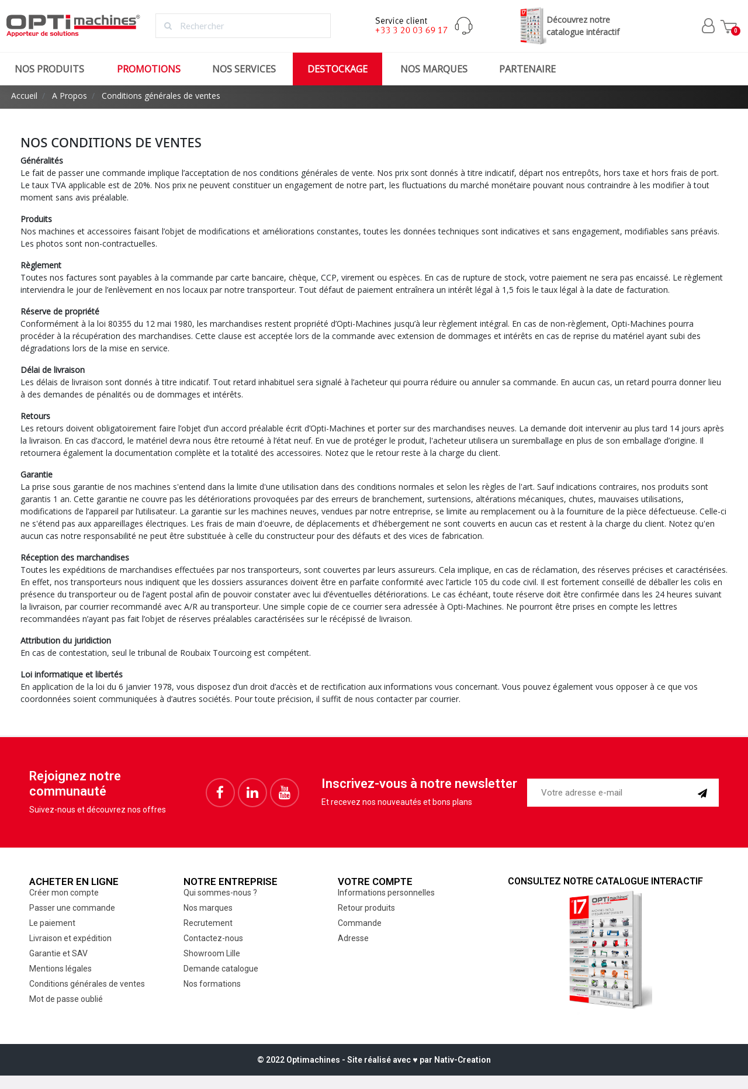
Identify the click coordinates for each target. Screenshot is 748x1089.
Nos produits (49, 69)
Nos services (244, 69)
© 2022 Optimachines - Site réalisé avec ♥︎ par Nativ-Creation (373, 1059)
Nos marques (434, 69)
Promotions (149, 69)
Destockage (337, 69)
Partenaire (527, 69)
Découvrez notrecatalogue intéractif (568, 26)
